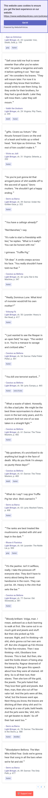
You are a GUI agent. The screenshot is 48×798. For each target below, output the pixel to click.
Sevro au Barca (12, 199)
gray (7, 48)
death (8, 119)
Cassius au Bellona (14, 274)
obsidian (17, 737)
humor (14, 48)
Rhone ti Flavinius (14, 542)
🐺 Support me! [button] (24, 793)
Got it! (25, 22)
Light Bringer (10, 40)
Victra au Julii (12, 153)
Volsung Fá (11, 311)
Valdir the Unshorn (14, 108)
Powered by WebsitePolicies (16, 27)
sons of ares (18, 391)
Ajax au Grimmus (13, 37)
